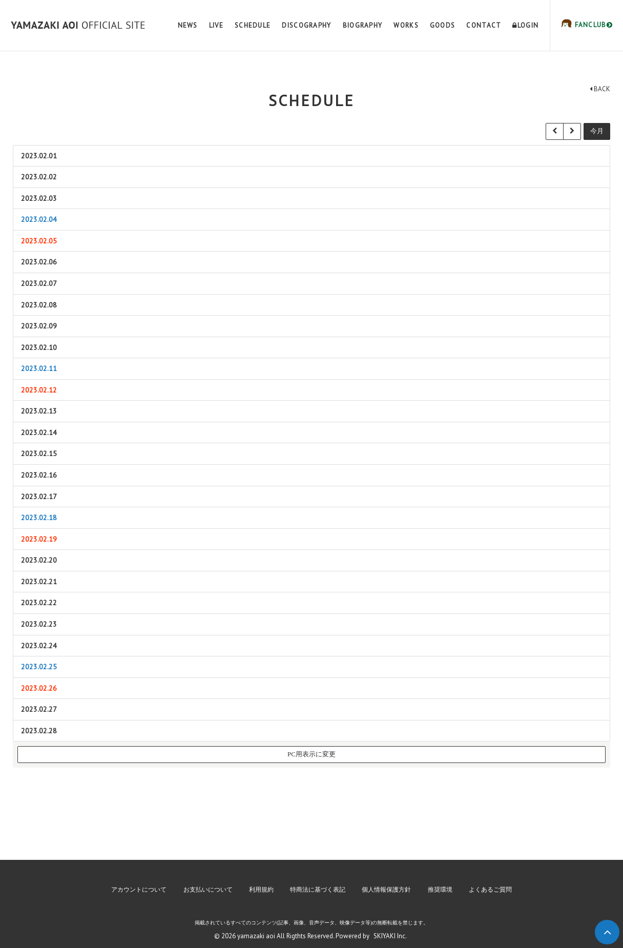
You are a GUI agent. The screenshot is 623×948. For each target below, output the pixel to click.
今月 (597, 131)
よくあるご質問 (490, 889)
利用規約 (261, 889)
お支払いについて (208, 889)
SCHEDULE (253, 25)
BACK (600, 89)
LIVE (216, 25)
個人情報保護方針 (386, 889)
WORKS (406, 25)
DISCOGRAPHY (306, 25)
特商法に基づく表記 (317, 889)
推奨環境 (440, 889)
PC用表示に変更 (311, 754)
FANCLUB (592, 24)
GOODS (442, 25)
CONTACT (483, 25)
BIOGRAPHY (363, 25)
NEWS (188, 25)
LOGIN (525, 25)
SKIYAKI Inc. (390, 936)
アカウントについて (139, 889)
